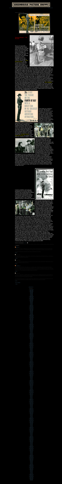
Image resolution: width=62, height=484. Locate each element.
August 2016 (31, 389)
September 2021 (31, 437)
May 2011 (31, 340)
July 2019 (31, 416)
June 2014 (31, 369)
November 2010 (31, 335)
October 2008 (31, 316)
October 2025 (31, 475)
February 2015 (31, 375)
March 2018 (31, 404)
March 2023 (31, 451)
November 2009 (31, 326)
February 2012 (31, 347)
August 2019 (31, 417)
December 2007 (31, 308)
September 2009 (31, 324)
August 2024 (31, 464)
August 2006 (31, 295)
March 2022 (31, 441)
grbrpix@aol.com (31, 7)
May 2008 (31, 312)
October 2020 (31, 428)
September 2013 (31, 362)
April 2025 (31, 470)
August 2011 (31, 342)
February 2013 (31, 356)
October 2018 (31, 409)
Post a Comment (17, 282)
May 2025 (31, 471)
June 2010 (31, 331)
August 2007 (31, 305)
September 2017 (31, 399)
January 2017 (31, 393)
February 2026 (31, 478)
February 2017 (31, 394)
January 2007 (31, 299)
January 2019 (31, 412)
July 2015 (31, 379)
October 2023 (31, 456)
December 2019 (31, 420)
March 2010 (31, 329)
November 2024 (31, 466)
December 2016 (31, 392)
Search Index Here (50, 7)
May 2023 (31, 452)
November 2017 (31, 401)
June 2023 (31, 453)
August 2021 (31, 436)
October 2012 (31, 353)
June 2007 (31, 303)
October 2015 (31, 381)
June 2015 (31, 378)
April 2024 (31, 461)
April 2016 (31, 386)
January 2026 (31, 477)
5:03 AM (16, 271)
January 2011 (31, 337)
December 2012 (31, 355)
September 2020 (31, 427)
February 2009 (31, 319)
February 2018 (31, 403)
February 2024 (31, 459)
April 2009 (31, 320)
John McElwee (18, 265)
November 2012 (31, 354)
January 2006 (31, 290)
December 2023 (31, 458)
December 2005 (31, 289)
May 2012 (31, 349)
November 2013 (31, 363)
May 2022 (31, 443)
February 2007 (31, 300)
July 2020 (31, 426)
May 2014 (31, 368)
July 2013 (31, 360)
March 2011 (31, 338)
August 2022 (31, 445)
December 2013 (31, 364)
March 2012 (31, 348)
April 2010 (31, 330)
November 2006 (31, 298)
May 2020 (31, 424)
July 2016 (31, 388)
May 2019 (31, 415)
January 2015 (31, 374)
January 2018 (31, 402)
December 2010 (31, 336)
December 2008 (31, 317)
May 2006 (31, 293)
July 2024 (31, 463)
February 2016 (31, 384)
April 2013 (31, 358)
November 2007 (31, 307)
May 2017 (31, 396)
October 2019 (31, 419)
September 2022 (31, 446)
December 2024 (31, 467)
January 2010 (31, 327)
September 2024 (31, 465)
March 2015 (31, 376)
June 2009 (31, 322)
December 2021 (31, 439)
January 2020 (31, 421)
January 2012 (31, 346)
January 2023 (31, 449)
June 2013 (31, 359)
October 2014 (31, 372)
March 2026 (31, 479)
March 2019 (31, 413)
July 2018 (31, 407)
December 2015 (31, 383)
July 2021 (31, 435)
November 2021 (31, 438)
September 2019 (31, 418)
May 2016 (31, 387)
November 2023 (31, 457)
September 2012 (31, 352)
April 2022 (31, 442)
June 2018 (31, 406)
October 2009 (31, 325)
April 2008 (31, 311)
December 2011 (31, 345)
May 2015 (31, 377)
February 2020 (31, 422)
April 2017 (31, 395)
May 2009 (31, 321)
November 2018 (31, 410)
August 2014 (31, 370)
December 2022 (31, 448)
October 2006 (31, 297)
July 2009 (31, 323)
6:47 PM (16, 258)
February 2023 (31, 450)
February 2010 (31, 328)
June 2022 (31, 444)
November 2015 (31, 382)
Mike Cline (17, 247)
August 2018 (31, 408)
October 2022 (31, 447)
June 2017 (31, 397)
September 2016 (31, 390)
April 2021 (31, 433)
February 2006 (31, 291)
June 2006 (31, 294)
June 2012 (31, 350)
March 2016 (31, 385)
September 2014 (31, 371)
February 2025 (31, 469)
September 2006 (31, 296)
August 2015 (31, 380)
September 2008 (31, 315)
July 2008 (31, 313)
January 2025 (31, 468)
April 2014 (31, 367)
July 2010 (31, 332)
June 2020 (31, 425)
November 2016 (31, 391)
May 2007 (31, 302)
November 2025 (31, 476)
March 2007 (31, 301)
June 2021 (31, 434)
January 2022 (31, 440)
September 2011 (31, 343)
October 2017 (31, 400)
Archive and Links (11, 7)
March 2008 (31, 310)
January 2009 (31, 318)
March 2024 (31, 460)
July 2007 (31, 304)
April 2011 (31, 339)
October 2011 (31, 344)
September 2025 (31, 474)
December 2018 (31, 411)
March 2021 (31, 432)
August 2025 (31, 473)
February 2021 (31, 431)
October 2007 (31, 306)
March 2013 (31, 357)
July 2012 (31, 351)
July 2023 (31, 454)
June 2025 (31, 472)
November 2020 (31, 429)
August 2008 (31, 314)
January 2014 (31, 365)
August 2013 (31, 361)
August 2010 (31, 333)
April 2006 (31, 292)
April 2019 (31, 414)
